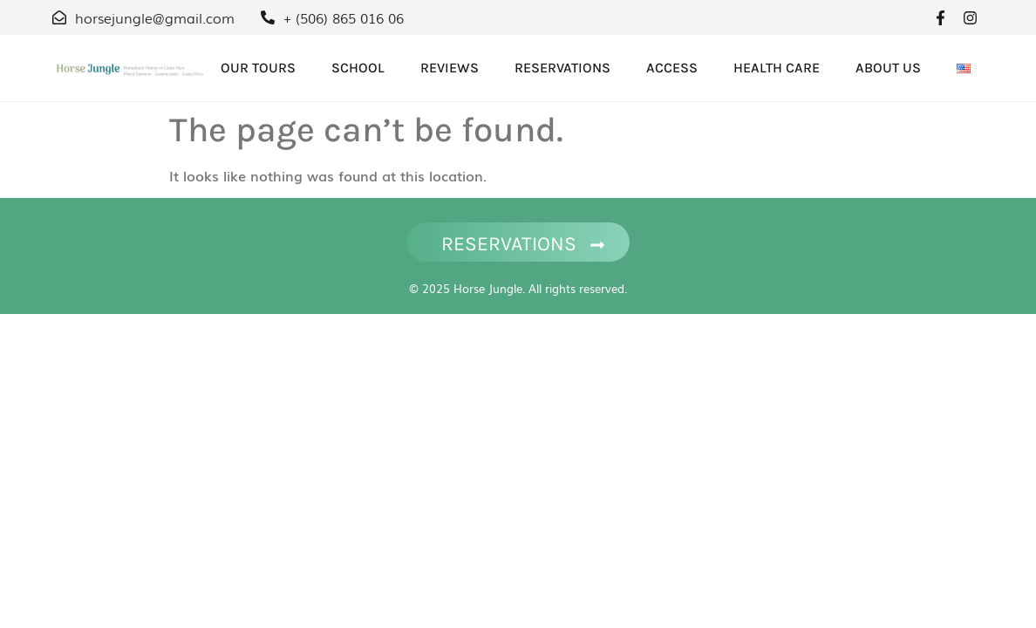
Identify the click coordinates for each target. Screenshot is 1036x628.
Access (672, 67)
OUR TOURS (258, 67)
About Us (888, 67)
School (358, 67)
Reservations (562, 67)
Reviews (449, 67)
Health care (776, 67)
